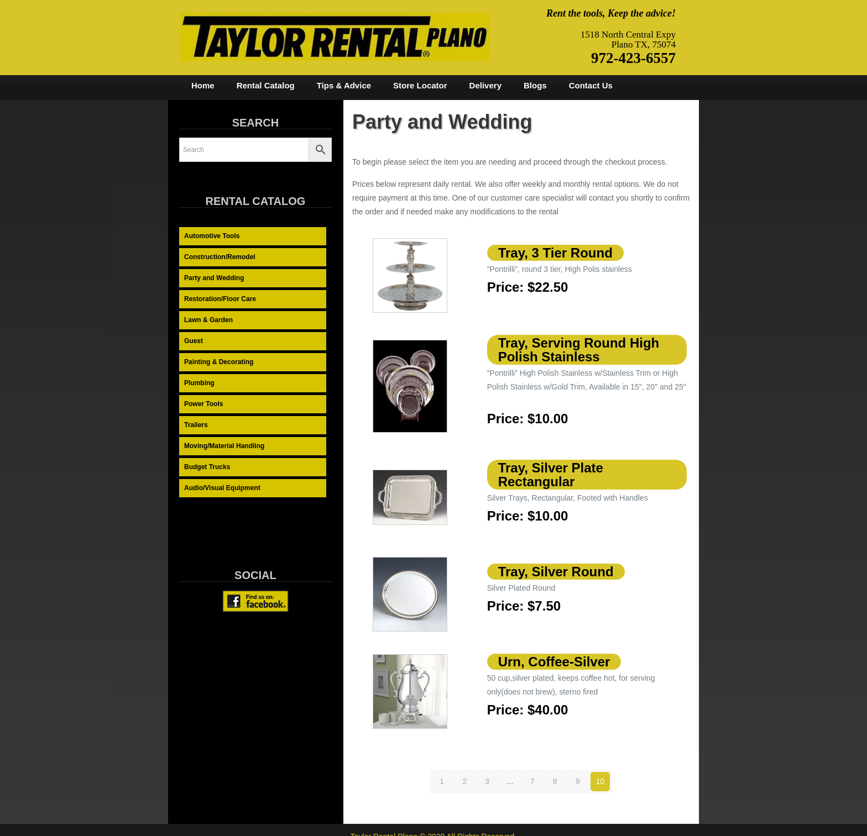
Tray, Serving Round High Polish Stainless (579, 349)
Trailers (196, 425)
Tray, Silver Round (556, 571)
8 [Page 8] (555, 781)
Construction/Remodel (219, 257)
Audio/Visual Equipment (222, 488)
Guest (193, 341)
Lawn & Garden (208, 320)
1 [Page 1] (442, 781)
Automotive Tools (211, 236)
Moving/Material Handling (224, 446)
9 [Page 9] (578, 781)
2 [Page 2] (464, 781)
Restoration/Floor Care (220, 299)
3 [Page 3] (487, 781)
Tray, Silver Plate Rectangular (550, 474)
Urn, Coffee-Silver (554, 661)
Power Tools (203, 404)
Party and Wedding (214, 278)
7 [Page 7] (532, 781)
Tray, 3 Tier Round (555, 252)
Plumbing (199, 383)
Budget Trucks (207, 467)
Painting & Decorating (218, 362)
